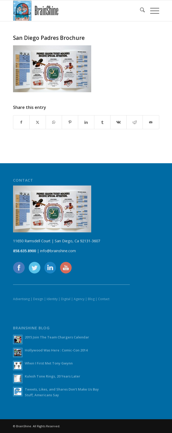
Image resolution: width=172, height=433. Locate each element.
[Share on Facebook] (21, 122)
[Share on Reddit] (135, 122)
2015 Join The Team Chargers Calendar (57, 337)
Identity (52, 299)
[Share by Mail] (151, 122)
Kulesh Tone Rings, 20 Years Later (52, 376)
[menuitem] (140, 10)
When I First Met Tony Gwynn (49, 363)
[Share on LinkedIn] (86, 122)
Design (38, 299)
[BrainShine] (71, 10)
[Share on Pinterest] (70, 122)
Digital (65, 299)
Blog (91, 299)
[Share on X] (38, 122)
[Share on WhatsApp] (54, 122)
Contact (103, 299)
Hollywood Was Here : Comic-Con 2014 (56, 350)
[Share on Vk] (118, 122)
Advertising (21, 299)
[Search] (140, 10)
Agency (79, 299)
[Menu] (152, 10)
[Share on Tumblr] (102, 122)
